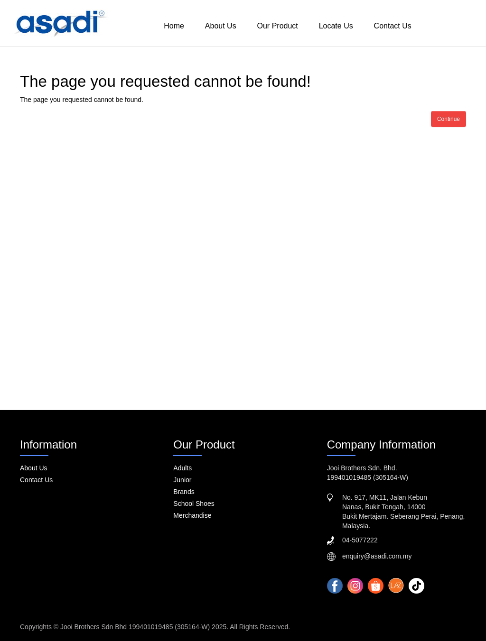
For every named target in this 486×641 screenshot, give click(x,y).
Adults (182, 468)
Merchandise (192, 515)
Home (174, 26)
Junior (182, 480)
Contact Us (392, 26)
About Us (220, 26)
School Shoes (193, 503)
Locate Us (336, 26)
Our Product (277, 26)
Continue (448, 119)
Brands (183, 491)
